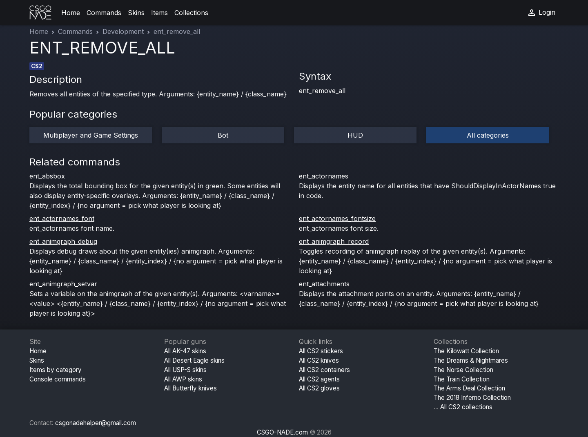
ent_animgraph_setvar (63, 284)
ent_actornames (323, 176)
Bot (223, 135)
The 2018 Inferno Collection (472, 397)
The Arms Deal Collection (469, 388)
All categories (488, 135)
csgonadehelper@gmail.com (95, 423)
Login (541, 13)
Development (123, 31)
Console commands (57, 379)
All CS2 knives (319, 360)
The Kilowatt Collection (466, 351)
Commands (104, 13)
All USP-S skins (185, 370)
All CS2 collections (466, 407)
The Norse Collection (463, 370)
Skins (136, 13)
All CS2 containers (324, 370)
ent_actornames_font (61, 218)
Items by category (55, 370)
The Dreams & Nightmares (471, 360)
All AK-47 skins (185, 351)
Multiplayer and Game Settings (90, 135)
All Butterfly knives (190, 388)
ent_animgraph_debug (63, 241)
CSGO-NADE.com (282, 432)
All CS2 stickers (321, 351)
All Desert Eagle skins (194, 360)
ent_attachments (324, 284)
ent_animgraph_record (334, 241)
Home (70, 13)
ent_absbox (47, 176)
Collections (191, 13)
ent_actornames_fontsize (337, 218)
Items (159, 13)
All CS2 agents (319, 379)
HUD (355, 135)
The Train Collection (462, 379)
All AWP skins (183, 379)
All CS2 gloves (319, 388)
